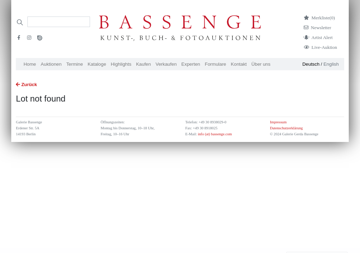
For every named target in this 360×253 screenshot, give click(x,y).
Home (30, 64)
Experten (190, 64)
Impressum (278, 122)
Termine (74, 64)
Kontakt (239, 64)
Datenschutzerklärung (286, 128)
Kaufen (143, 64)
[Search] (58, 22)
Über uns (260, 64)
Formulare (215, 64)
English (331, 64)
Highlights (121, 64)
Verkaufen (166, 64)
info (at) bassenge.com (214, 134)
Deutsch (311, 64)
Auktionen (51, 64)
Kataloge (97, 64)
